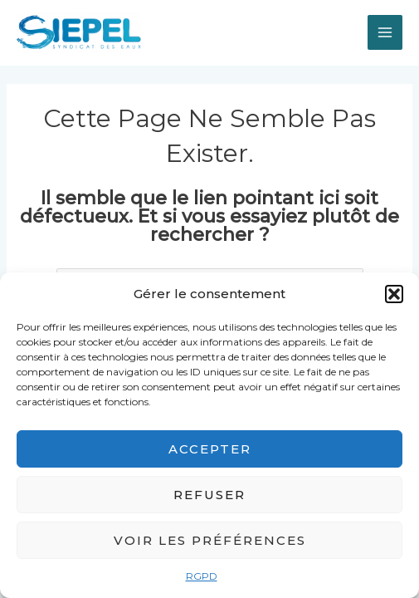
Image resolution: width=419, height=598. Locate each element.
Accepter (209, 449)
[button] (394, 294)
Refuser (209, 494)
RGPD (201, 576)
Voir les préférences (210, 540)
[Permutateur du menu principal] (385, 32)
